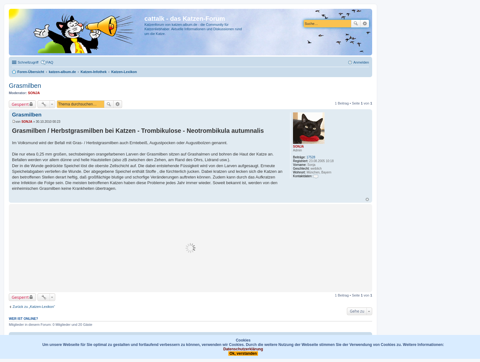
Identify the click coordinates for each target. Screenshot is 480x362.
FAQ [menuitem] (49, 62)
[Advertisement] (190, 248)
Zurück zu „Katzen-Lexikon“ (34, 306)
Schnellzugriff (28, 62)
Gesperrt (20, 104)
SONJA (34, 93)
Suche (355, 23)
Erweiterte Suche (364, 23)
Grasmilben (25, 85)
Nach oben (367, 199)
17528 (311, 157)
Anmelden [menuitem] (361, 62)
